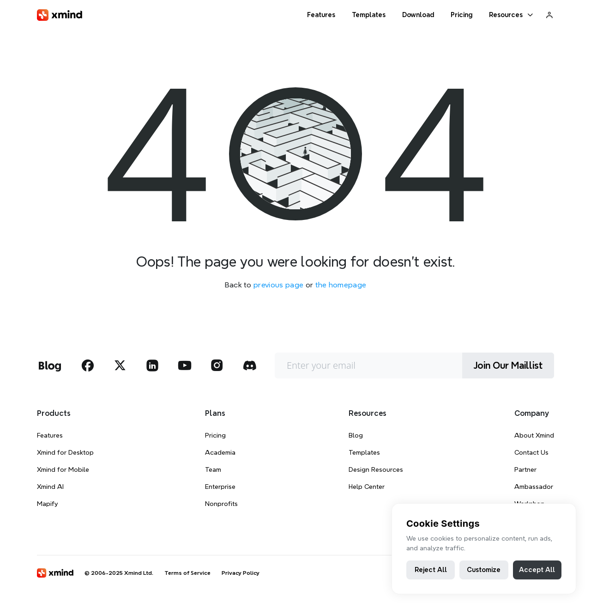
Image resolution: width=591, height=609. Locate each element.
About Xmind (534, 435)
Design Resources (376, 469)
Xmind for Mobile (63, 469)
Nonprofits (221, 503)
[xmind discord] (249, 365)
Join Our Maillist (508, 365)
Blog (356, 435)
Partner (525, 469)
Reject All (431, 569)
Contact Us (531, 452)
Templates (364, 452)
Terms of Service (187, 573)
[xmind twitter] (120, 365)
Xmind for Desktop (65, 452)
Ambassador (533, 486)
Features (50, 435)
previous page (278, 285)
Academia (220, 452)
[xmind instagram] (217, 365)
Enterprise (220, 486)
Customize (484, 569)
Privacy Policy (240, 573)
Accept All (537, 569)
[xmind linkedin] (152, 365)
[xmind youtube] (185, 365)
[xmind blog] (49, 365)
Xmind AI (50, 486)
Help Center (367, 486)
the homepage (341, 285)
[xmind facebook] (88, 365)
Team (213, 469)
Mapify (47, 503)
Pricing (215, 435)
